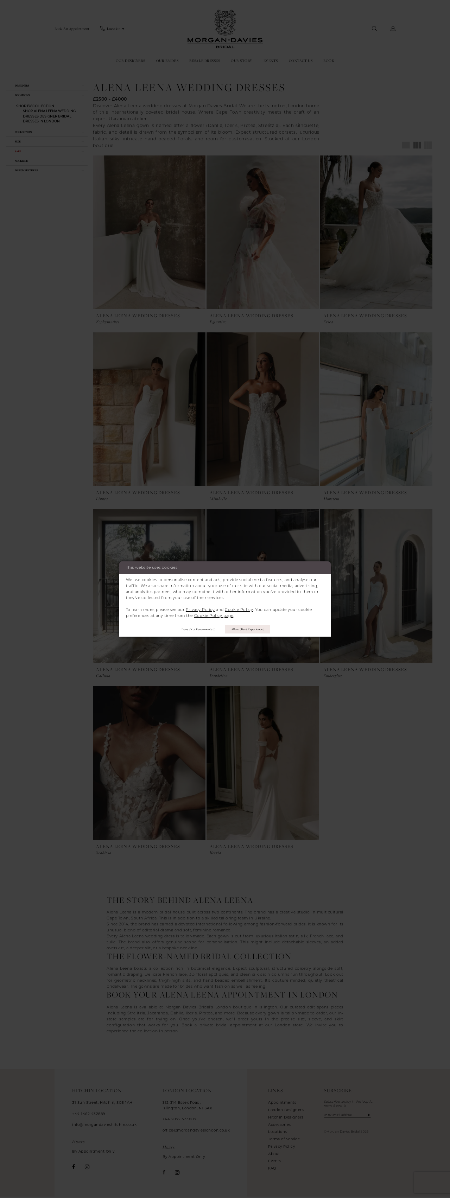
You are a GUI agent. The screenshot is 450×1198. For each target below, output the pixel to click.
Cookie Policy (239, 608)
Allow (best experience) (250, 629)
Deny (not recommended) (194, 629)
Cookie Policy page (214, 614)
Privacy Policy (200, 608)
